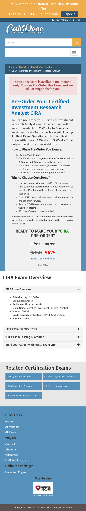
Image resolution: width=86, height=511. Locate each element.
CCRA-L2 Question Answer (21, 395)
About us (10, 449)
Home (11, 67)
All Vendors (12, 426)
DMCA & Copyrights (18, 460)
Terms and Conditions (43, 258)
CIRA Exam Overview (18, 289)
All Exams (11, 432)
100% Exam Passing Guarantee (24, 337)
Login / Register (61, 19)
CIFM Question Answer (19, 385)
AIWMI (23, 67)
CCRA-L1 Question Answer (59, 376)
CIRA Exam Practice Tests (21, 329)
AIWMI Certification (42, 67)
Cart (76, 19)
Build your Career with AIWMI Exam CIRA (30, 344)
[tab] (43, 289)
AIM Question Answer (19, 376)
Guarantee (11, 454)
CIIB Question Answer (56, 385)
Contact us (11, 444)
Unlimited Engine (15, 472)
